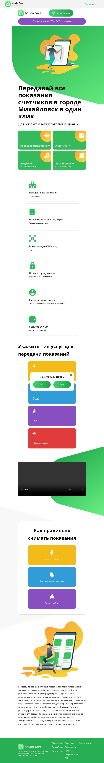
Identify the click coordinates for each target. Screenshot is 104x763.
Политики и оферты (70, 749)
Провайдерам (58, 747)
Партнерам (57, 751)
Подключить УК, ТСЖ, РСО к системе (52, 21)
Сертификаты (84, 743)
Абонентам (57, 743)
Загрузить (90, 4)
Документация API (71, 756)
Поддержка (70, 743)
